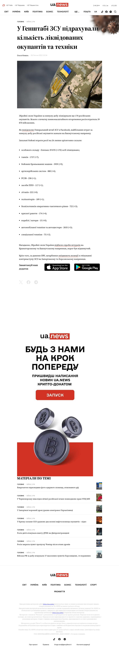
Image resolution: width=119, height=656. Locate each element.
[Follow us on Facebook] (106, 12)
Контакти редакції (83, 644)
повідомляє (28, 129)
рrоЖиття (59, 591)
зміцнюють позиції (68, 255)
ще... (77, 11)
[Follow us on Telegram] (111, 12)
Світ (6, 11)
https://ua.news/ (48, 604)
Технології (62, 11)
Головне (20, 22)
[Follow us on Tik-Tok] (102, 12)
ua (95, 11)
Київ (26, 11)
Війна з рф (31, 22)
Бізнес (49, 11)
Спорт (93, 584)
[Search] (115, 11)
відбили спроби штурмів (67, 245)
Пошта (87, 11)
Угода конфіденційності (62, 644)
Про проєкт (33, 644)
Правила (46, 644)
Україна (16, 11)
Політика (37, 11)
